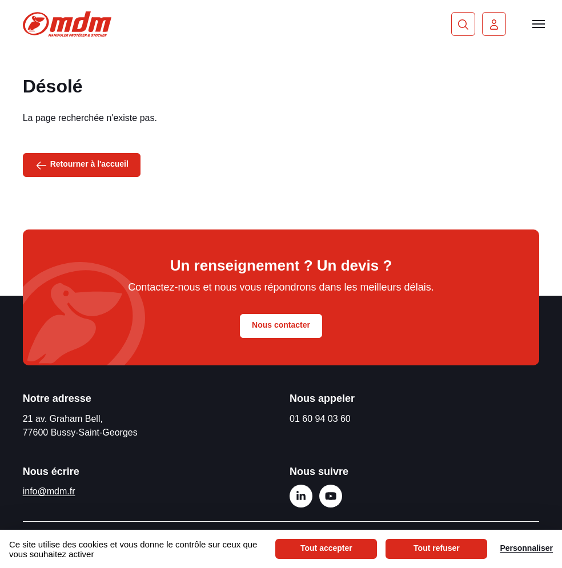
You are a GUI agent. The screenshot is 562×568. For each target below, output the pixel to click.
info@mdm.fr (49, 491)
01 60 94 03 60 (320, 419)
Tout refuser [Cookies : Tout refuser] (437, 548)
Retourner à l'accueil (82, 164)
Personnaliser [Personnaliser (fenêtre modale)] (526, 548)
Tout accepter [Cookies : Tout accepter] (326, 548)
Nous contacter (281, 324)
